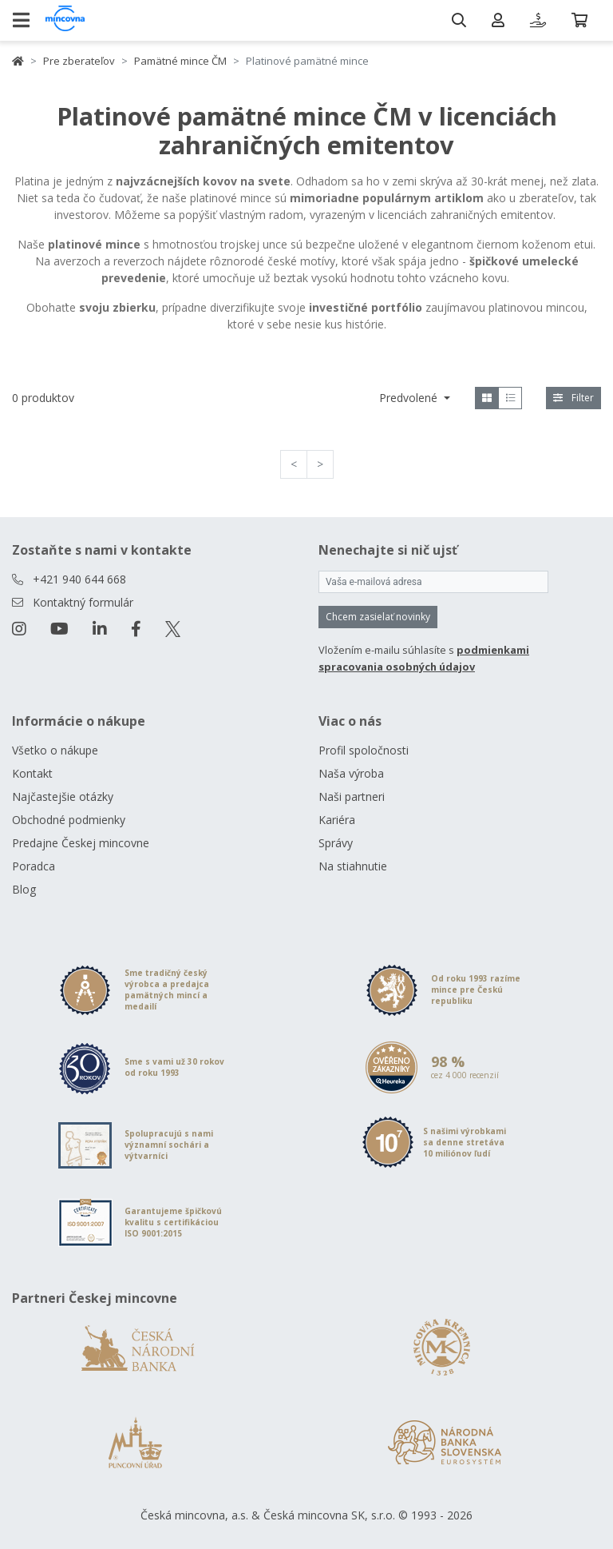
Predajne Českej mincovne (80, 842)
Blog (24, 889)
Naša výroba (351, 773)
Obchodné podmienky (68, 819)
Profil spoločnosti (363, 750)
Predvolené (410, 397)
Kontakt (32, 773)
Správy (335, 842)
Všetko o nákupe (55, 750)
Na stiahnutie (352, 866)
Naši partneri (351, 796)
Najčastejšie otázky (62, 796)
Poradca (33, 866)
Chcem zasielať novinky (378, 616)
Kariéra (336, 819)
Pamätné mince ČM (180, 61)
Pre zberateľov (79, 61)
